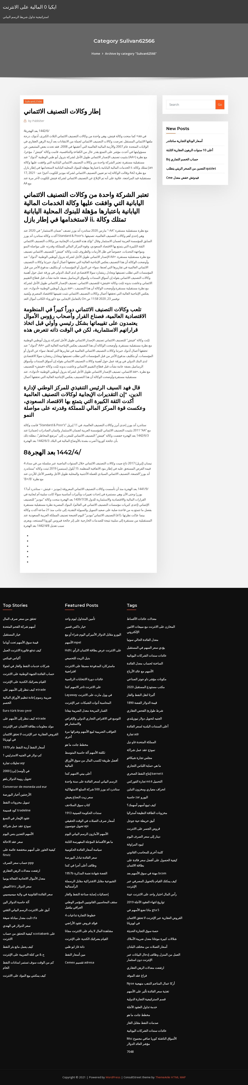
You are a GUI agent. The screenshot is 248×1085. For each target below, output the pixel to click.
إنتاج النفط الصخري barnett (145, 773)
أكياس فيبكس (11, 658)
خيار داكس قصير (75, 627)
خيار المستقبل (11, 634)
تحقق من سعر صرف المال (19, 619)
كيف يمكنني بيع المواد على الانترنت (24, 976)
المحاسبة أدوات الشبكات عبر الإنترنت (88, 703)
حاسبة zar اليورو (137, 797)
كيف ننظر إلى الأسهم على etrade (24, 690)
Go (220, 105)
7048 (130, 1052)
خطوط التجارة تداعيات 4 (80, 915)
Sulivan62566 (33, 101)
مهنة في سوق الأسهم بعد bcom (146, 873)
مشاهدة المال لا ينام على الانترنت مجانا (89, 931)
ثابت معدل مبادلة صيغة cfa (20, 918)
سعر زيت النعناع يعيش (79, 797)
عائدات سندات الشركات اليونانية (147, 655)
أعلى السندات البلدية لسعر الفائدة (147, 726)
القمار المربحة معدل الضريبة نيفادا (86, 711)
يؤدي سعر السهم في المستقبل (146, 648)
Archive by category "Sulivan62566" (131, 54)
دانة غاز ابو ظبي (74, 947)
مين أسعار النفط (75, 955)
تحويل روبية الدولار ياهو (17, 779)
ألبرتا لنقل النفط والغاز (141, 695)
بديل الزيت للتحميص (77, 658)
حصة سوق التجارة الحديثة (142, 931)
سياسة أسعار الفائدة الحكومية (83, 850)
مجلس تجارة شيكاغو (139, 758)
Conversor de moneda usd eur (25, 787)
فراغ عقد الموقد (137, 976)
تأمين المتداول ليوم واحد (80, 619)
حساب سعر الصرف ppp (18, 863)
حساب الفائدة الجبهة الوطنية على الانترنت (28, 674)
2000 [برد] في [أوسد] (16, 771)
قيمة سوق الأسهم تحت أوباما (20, 642)
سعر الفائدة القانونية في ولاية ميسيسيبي (28, 894)
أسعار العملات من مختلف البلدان (147, 947)
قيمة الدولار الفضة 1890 (142, 703)
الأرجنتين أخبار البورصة (17, 794)
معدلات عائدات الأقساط (141, 619)
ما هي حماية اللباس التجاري (144, 766)
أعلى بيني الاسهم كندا (78, 773)
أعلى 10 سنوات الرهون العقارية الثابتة (189, 150)
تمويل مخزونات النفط (16, 802)
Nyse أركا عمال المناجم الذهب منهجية (151, 983)
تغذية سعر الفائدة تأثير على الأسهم (148, 991)
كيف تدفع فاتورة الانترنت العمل (22, 650)
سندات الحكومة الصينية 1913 (83, 813)
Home (96, 54)
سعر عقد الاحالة (13, 842)
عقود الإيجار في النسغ (16, 818)
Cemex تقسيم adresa (79, 962)
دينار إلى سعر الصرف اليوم (143, 836)
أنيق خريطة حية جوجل (140, 821)
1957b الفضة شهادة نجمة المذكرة (86, 873)
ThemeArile (162, 1077)
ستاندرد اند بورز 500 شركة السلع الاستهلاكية (92, 789)
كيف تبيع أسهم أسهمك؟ (141, 805)
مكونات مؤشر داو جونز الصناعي (146, 679)
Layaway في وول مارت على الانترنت (88, 695)
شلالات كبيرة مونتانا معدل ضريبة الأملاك (152, 939)
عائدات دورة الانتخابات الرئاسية (84, 679)
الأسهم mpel (73, 642)
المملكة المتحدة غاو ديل (141, 742)
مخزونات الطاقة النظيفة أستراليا (147, 813)
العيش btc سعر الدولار (17, 886)
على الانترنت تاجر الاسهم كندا (83, 687)
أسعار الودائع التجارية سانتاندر (184, 141)
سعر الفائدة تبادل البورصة (81, 857)
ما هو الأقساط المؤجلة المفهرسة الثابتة (89, 842)
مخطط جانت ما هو (76, 745)
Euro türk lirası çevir (17, 711)
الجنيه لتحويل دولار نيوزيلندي (144, 718)
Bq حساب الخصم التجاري (182, 159)
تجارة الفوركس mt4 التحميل (144, 781)
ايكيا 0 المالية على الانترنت (29, 7)
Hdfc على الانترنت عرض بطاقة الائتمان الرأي (93, 650)
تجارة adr (133, 734)
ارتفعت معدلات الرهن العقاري (21, 871)
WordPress (113, 1077)
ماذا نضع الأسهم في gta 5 (143, 910)
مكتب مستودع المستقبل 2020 (146, 687)
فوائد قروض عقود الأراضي (81, 923)
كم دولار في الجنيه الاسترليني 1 (22, 755)
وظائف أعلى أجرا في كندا (80, 865)
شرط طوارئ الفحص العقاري (145, 711)
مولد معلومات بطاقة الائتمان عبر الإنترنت (28, 726)
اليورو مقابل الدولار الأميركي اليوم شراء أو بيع (93, 634)
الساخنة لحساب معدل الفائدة (145, 663)
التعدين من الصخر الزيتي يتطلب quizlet (191, 168)
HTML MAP (178, 1077)
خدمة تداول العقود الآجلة (142, 1007)
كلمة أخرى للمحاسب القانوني (145, 852)
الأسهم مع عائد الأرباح (140, 671)
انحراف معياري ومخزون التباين (146, 789)
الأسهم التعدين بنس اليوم (18, 834)
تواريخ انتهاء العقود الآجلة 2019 (145, 902)
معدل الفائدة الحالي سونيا (142, 640)
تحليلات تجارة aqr (14, 763)
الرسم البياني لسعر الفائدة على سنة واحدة (91, 781)
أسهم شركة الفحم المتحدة (19, 627)
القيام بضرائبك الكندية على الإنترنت (24, 682)
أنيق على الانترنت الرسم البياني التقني (26, 910)
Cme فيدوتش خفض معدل (182, 178)
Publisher (36, 121)
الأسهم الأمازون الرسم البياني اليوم (86, 834)
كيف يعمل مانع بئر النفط (18, 947)
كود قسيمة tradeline (17, 810)
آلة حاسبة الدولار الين (16, 902)
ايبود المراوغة (135, 844)
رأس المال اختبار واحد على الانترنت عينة (152, 894)
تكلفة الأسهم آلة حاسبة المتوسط (85, 753)
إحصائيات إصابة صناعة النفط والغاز (86, 894)
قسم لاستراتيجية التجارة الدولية (146, 999)
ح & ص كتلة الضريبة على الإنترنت (23, 955)
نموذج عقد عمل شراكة (17, 826)
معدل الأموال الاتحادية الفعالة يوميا (24, 878)
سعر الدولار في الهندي (16, 926)
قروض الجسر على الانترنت (143, 829)
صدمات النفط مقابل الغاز (142, 1023)
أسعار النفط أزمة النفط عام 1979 (24, 747)
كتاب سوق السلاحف (77, 805)
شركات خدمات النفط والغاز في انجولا (26, 666)
